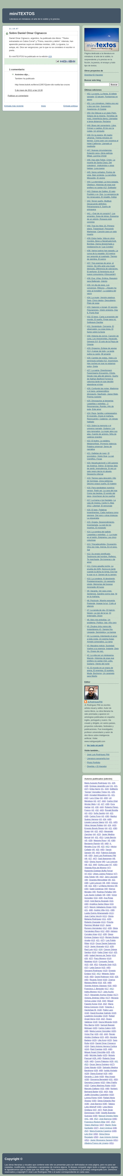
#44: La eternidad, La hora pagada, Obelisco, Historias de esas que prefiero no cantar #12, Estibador (103, 185)
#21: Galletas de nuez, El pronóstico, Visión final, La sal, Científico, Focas (100, 456)
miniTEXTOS (22, 13)
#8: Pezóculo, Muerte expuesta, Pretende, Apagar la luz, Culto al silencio (101, 603)
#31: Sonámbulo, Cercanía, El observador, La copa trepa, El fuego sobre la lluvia (100, 329)
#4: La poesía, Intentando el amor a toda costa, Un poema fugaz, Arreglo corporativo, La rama (102, 639)
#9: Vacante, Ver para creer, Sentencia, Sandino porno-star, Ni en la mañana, (102, 594)
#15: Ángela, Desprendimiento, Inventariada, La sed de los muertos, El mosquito (101, 525)
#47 (94, 858)
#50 (107, 931)
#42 (86, 798)
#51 (101, 837)
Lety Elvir (88, 1134)
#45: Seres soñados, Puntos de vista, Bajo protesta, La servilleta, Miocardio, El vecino (102, 175)
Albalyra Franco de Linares (96, 1143)
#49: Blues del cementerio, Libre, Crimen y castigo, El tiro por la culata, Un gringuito (101, 128)
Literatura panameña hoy (98, 758)
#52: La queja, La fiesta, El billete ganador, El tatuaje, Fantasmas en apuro (102, 97)
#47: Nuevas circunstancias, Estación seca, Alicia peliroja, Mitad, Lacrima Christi (100, 153)
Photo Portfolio (93, 762)
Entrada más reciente (14, 106)
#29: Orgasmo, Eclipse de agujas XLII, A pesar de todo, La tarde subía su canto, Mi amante (102, 351)
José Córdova (106, 1128)
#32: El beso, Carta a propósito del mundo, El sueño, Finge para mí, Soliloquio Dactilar (102, 319)
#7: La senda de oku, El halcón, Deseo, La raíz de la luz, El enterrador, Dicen (101, 613)
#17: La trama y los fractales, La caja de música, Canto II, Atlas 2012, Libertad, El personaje (101, 503)
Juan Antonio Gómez (108, 1137)
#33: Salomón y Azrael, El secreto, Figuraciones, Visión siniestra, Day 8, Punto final (102, 310)
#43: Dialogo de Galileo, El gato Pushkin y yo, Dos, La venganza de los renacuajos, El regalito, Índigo (103, 194)
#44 (86, 795)
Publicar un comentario (18, 96)
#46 (106, 843)
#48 (109, 983)
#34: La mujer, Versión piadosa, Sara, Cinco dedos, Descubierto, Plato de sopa (101, 300)
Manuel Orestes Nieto (108, 1116)
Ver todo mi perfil (95, 745)
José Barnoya (105, 1119)
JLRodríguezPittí (95, 702)
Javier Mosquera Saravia (101, 1140)
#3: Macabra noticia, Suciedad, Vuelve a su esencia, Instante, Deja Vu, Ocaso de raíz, (103, 648)
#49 (86, 786)
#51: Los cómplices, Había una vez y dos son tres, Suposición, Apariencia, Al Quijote (102, 106)
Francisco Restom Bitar (94, 1122)
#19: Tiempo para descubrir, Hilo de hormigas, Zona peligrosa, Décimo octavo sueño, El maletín (101, 481)
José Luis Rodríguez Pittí (98, 754)
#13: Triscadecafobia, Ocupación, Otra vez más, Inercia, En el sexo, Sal (102, 547)
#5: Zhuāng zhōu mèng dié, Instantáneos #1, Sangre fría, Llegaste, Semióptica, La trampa (101, 629)
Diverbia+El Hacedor (93, 75)
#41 (107, 846)
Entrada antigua (70, 106)
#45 (115, 822)
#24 (50, 56)
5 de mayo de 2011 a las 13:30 (29, 90)
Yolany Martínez (91, 1125)
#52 (86, 1064)
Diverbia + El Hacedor (97, 766)
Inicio (43, 106)
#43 (101, 810)
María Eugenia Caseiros (100, 1131)
